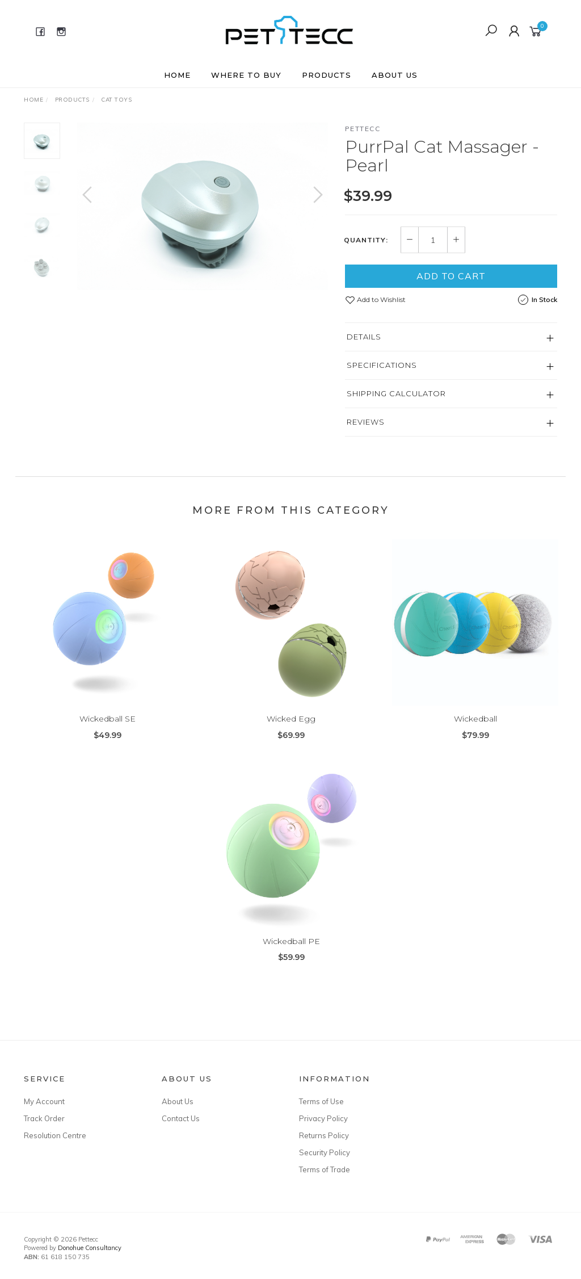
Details (364, 336)
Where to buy (246, 74)
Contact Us (181, 1118)
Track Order (44, 1118)
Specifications (382, 365)
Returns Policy (324, 1135)
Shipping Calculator (396, 393)
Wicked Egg (291, 728)
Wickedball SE (107, 728)
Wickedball (475, 728)
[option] (202, 206)
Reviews (366, 421)
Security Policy (324, 1152)
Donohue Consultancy (89, 1248)
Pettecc (363, 128)
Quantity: (366, 240)
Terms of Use (321, 1101)
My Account (44, 1101)
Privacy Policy (323, 1118)
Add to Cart (451, 276)
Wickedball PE (291, 950)
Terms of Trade (324, 1169)
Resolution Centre (55, 1135)
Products (326, 74)
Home (177, 74)
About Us (395, 74)
